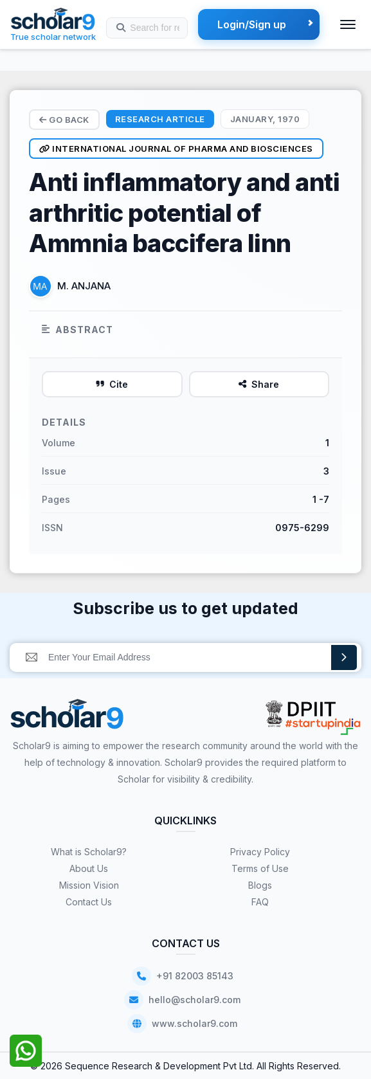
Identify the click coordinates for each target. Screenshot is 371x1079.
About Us (88, 868)
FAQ (260, 901)
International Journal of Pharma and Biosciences (176, 148)
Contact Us (89, 901)
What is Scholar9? (89, 851)
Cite (112, 384)
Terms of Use (260, 868)
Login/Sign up (251, 24)
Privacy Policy (260, 851)
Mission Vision (89, 885)
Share (259, 384)
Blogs (260, 885)
